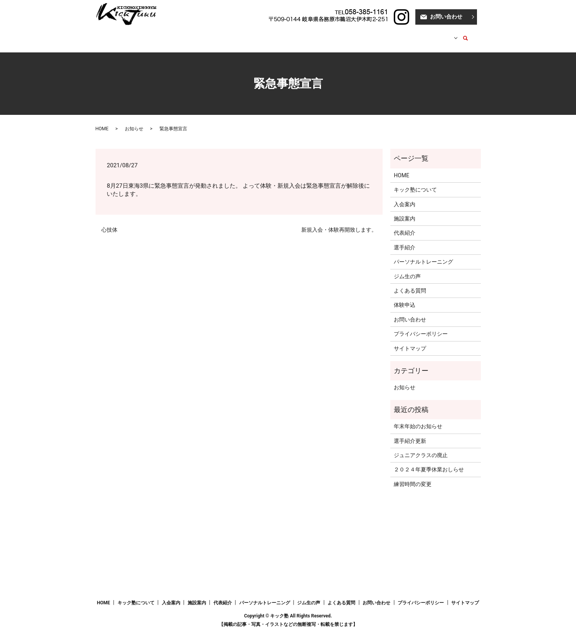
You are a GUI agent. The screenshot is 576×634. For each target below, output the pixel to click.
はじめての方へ (425, 34)
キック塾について (162, 34)
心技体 (109, 222)
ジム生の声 (407, 269)
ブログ (389, 34)
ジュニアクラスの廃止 (421, 448)
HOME (124, 34)
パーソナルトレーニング (343, 34)
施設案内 (233, 34)
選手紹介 (294, 34)
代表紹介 (263, 34)
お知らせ (134, 121)
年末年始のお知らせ (418, 419)
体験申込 (404, 297)
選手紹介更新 (410, 433)
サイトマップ (410, 341)
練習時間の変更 (413, 477)
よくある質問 (410, 283)
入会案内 (203, 34)
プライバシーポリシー (421, 326)
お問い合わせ (446, 16)
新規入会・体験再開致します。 (339, 222)
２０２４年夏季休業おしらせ (429, 462)
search (461, 35)
